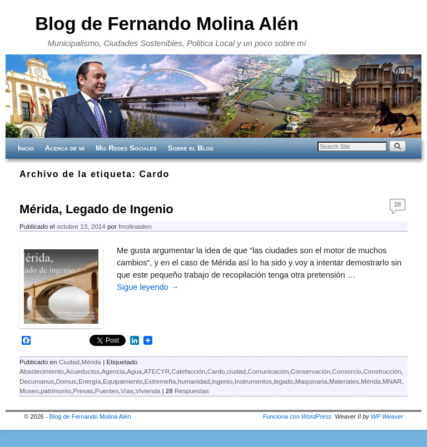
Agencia (113, 371)
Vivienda (148, 390)
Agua (134, 371)
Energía (89, 381)
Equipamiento (122, 381)
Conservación (310, 371)
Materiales (344, 381)
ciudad (236, 371)
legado (283, 381)
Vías (127, 390)
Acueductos (83, 371)
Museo (29, 390)
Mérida (91, 361)
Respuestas (187, 390)
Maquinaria (311, 381)
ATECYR (157, 371)
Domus (66, 381)
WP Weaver (387, 416)
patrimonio (56, 390)
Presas (83, 390)
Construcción (382, 371)
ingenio (222, 381)
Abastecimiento (41, 371)
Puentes (107, 390)
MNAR (392, 381)
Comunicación (268, 371)
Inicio (26, 148)
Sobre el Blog (191, 148)
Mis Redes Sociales (126, 148)
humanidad (194, 381)
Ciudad (69, 361)
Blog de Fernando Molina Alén (167, 23)
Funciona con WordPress (297, 416)
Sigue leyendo (147, 287)
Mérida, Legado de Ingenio (96, 209)
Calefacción (188, 371)
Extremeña (160, 381)
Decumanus (36, 381)
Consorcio (347, 371)
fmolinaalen (135, 226)
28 (397, 204)
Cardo (216, 371)
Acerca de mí (65, 148)
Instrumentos (253, 381)
